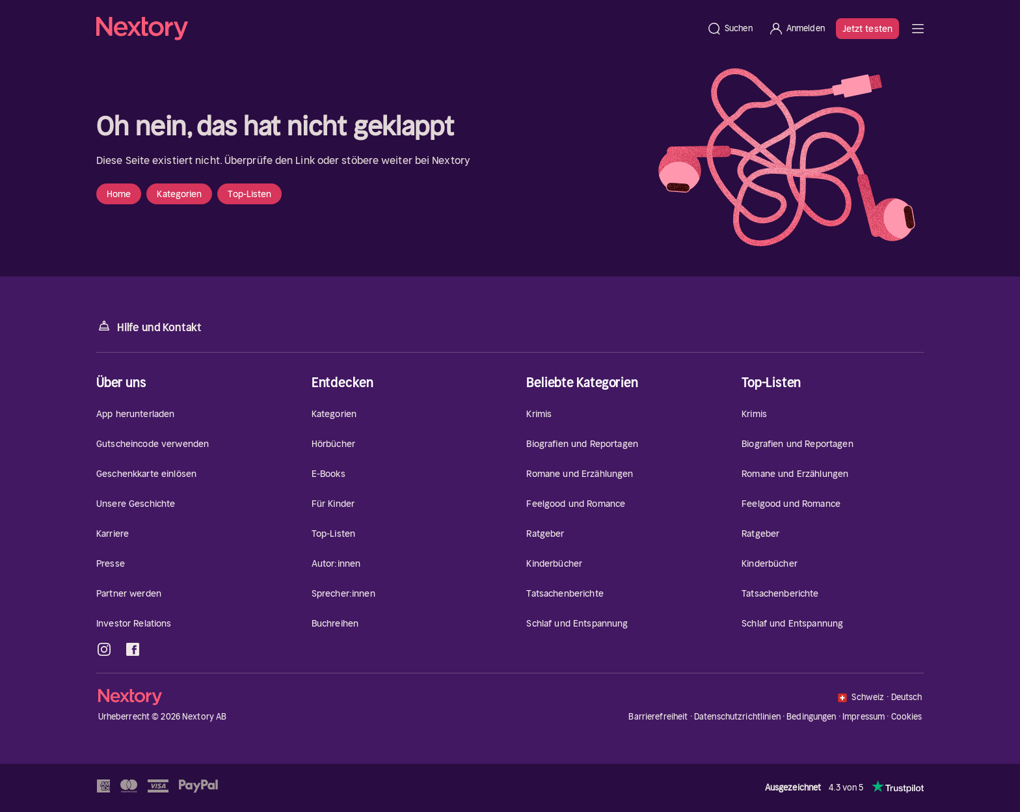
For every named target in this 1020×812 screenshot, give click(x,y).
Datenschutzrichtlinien (737, 716)
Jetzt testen (867, 28)
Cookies (906, 717)
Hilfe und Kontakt (149, 326)
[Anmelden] (796, 28)
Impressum (863, 716)
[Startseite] (397, 28)
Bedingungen (811, 716)
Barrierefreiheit (658, 716)
